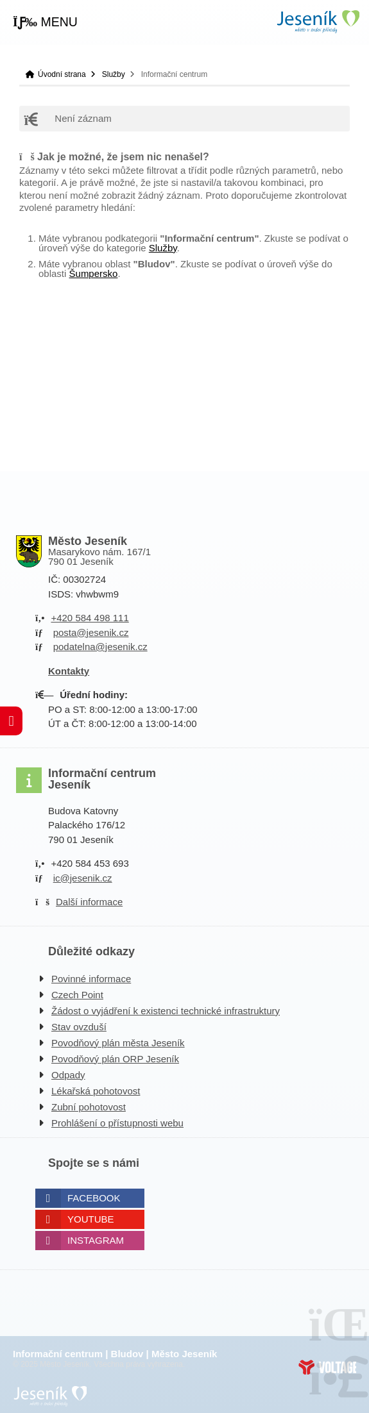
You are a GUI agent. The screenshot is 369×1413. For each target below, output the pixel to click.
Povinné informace (91, 978)
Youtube (90, 1219)
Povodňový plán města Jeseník (118, 1042)
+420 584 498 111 (89, 617)
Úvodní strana (317, 21)
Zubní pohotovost (88, 1106)
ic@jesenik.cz (82, 878)
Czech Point (77, 994)
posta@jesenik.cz (91, 632)
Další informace (89, 901)
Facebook (94, 1197)
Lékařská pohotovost (95, 1090)
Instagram (95, 1240)
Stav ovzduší (79, 1026)
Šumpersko (93, 273)
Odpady (68, 1074)
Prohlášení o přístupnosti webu (117, 1122)
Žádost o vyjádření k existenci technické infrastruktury (165, 1010)
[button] (45, 22)
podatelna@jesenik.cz (100, 646)
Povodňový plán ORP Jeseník (115, 1058)
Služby (113, 74)
